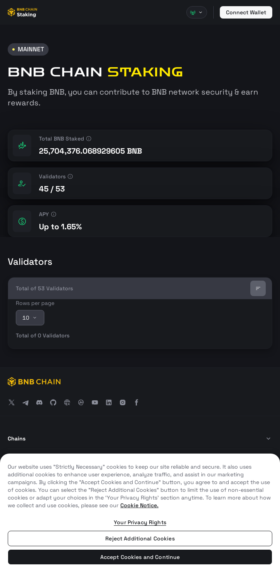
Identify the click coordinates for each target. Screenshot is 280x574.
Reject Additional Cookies (140, 538)
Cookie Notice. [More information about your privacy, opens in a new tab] (139, 505)
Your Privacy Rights (140, 522)
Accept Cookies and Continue (140, 557)
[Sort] (258, 288)
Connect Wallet (246, 12)
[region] (140, 514)
